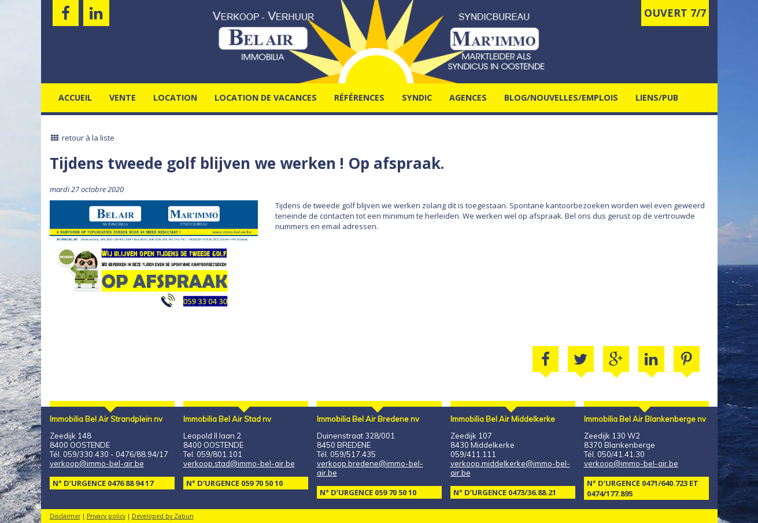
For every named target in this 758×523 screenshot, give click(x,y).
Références (359, 97)
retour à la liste (82, 137)
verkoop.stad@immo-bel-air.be (239, 463)
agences (468, 97)
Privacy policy (106, 516)
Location (175, 97)
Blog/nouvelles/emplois (561, 97)
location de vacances (266, 97)
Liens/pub (656, 97)
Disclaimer (65, 516)
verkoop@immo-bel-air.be (97, 463)
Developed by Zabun (163, 516)
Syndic (417, 97)
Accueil (75, 97)
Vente (122, 97)
